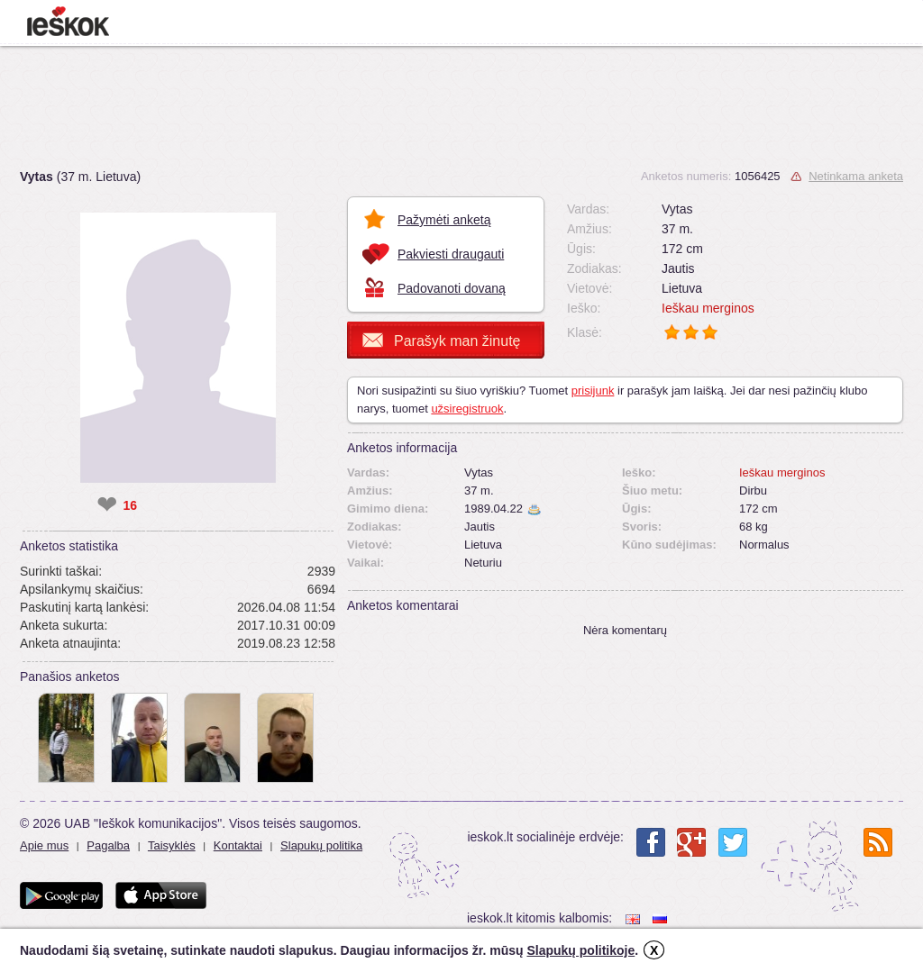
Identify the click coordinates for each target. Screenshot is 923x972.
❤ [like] (106, 505)
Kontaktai (238, 845)
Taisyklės (172, 845)
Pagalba (108, 845)
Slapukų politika (321, 845)
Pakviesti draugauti (451, 254)
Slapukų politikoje (580, 950)
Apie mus (44, 845)
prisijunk (593, 390)
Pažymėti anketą (444, 220)
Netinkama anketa (856, 176)
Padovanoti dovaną (452, 288)
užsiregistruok (467, 408)
